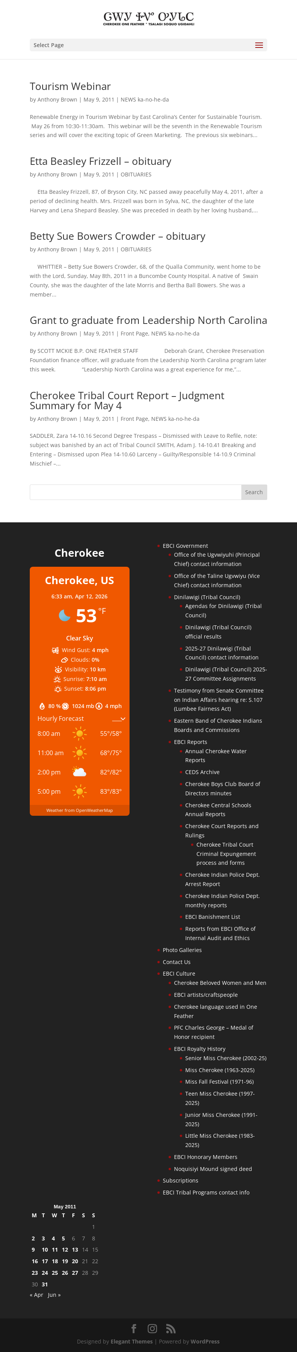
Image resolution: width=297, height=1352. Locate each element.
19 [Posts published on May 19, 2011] (65, 1261)
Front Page (134, 333)
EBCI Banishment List (212, 916)
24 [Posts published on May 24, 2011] (45, 1272)
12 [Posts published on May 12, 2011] (65, 1249)
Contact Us (177, 962)
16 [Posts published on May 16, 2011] (35, 1261)
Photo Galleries (182, 950)
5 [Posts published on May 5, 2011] (63, 1238)
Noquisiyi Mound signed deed (213, 1168)
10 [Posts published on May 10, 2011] (45, 1249)
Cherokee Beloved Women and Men (220, 982)
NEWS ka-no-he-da (145, 99)
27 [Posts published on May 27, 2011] (75, 1272)
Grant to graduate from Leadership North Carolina (148, 320)
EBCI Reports (190, 741)
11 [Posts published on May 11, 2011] (55, 1249)
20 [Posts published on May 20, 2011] (75, 1261)
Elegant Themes (132, 1341)
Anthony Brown (57, 99)
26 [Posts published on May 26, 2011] (65, 1272)
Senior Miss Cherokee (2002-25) (225, 1058)
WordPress (205, 1341)
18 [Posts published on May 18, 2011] (55, 1261)
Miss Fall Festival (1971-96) (219, 1081)
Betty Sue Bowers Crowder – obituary (117, 236)
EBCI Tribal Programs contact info (206, 1192)
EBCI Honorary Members (205, 1157)
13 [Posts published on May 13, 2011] (75, 1249)
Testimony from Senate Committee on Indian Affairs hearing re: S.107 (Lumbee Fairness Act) (219, 700)
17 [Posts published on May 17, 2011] (45, 1261)
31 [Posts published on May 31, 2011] (45, 1284)
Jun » (54, 1294)
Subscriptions (180, 1180)
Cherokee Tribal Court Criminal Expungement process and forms (226, 854)
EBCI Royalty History (199, 1048)
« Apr (36, 1294)
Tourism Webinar (70, 86)
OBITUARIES (136, 174)
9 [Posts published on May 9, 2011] (33, 1249)
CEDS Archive (202, 772)
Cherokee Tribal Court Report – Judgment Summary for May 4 (127, 400)
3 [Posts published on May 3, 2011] (43, 1238)
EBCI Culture (179, 973)
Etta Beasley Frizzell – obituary (100, 161)
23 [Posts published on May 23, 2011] (35, 1272)
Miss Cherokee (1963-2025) (219, 1070)
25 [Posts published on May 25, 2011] (55, 1272)
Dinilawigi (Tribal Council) (207, 597)
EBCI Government (185, 545)
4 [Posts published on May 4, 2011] (53, 1238)
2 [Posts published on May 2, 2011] (33, 1238)
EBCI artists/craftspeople (206, 994)
